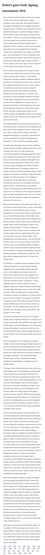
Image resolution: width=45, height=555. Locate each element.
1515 (33, 548)
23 (19, 548)
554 (14, 550)
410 (4, 553)
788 (15, 548)
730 (4, 550)
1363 (14, 546)
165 (33, 550)
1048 (20, 553)
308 (10, 546)
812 (39, 548)
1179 (4, 548)
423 (23, 550)
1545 (4, 546)
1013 (39, 546)
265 (29, 546)
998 (24, 546)
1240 (33, 546)
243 (9, 550)
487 (23, 548)
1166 (14, 553)
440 (30, 553)
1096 (10, 548)
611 (19, 546)
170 (37, 550)
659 (28, 550)
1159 (25, 553)
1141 (18, 550)
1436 (9, 553)
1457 (28, 548)
